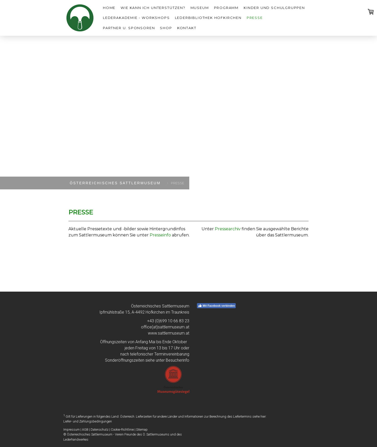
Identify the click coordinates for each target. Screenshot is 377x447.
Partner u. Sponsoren (129, 28)
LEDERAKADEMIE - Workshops (136, 18)
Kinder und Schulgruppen (274, 8)
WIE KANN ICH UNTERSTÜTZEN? (153, 8)
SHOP (166, 28)
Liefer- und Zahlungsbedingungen (87, 421)
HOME (109, 8)
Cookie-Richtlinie (122, 429)
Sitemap (142, 429)
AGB (85, 429)
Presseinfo (160, 235)
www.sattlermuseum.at (168, 333)
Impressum (71, 429)
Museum (200, 8)
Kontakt (186, 28)
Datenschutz (100, 429)
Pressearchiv (228, 228)
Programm (226, 8)
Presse (255, 18)
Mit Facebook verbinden (216, 306)
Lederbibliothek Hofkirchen (208, 18)
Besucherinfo (177, 360)
